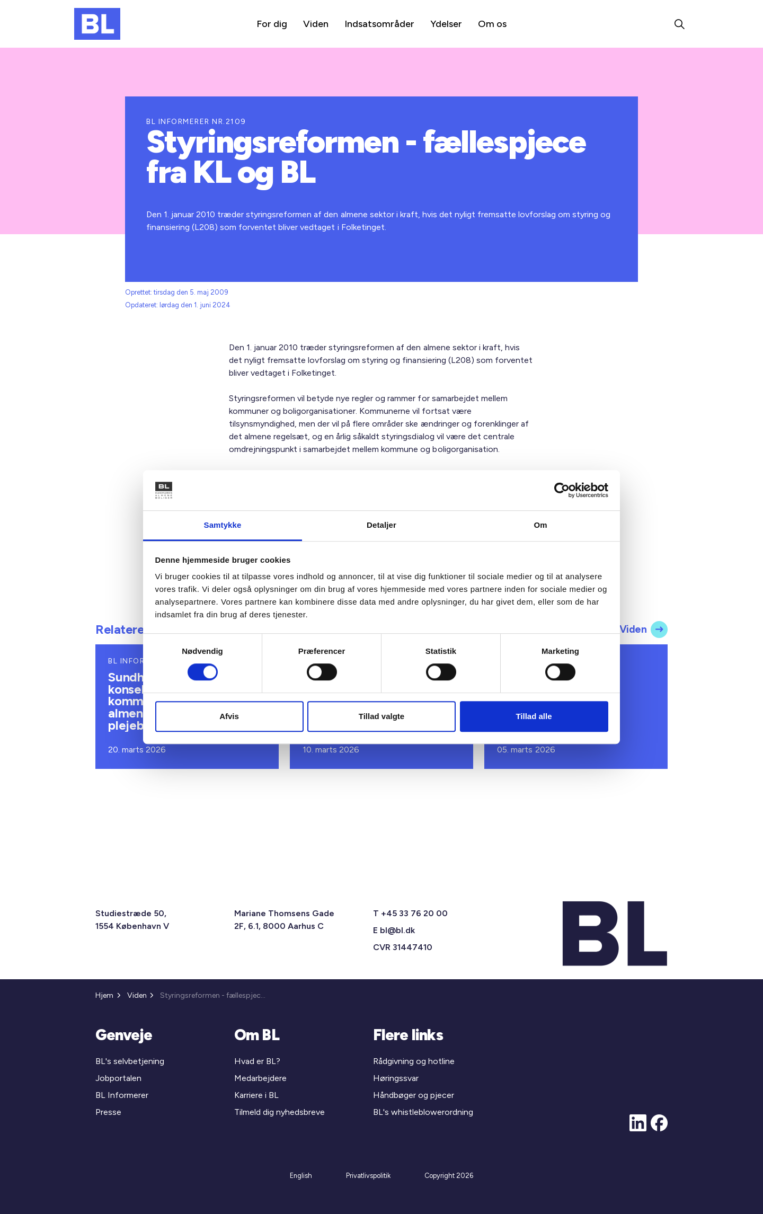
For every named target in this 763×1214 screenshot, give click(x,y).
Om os (492, 24)
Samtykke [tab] (223, 525)
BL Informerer (121, 1095)
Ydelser (446, 24)
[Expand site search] (679, 24)
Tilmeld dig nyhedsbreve (279, 1112)
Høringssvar (396, 1078)
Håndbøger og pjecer (413, 1095)
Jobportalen (118, 1078)
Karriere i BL (256, 1095)
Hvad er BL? (257, 1061)
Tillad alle (534, 716)
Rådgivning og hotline (414, 1061)
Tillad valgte (381, 716)
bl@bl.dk (397, 930)
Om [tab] (540, 525)
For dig (271, 24)
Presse (108, 1112)
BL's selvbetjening (129, 1061)
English (301, 1176)
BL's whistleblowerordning (423, 1112)
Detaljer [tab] (381, 525)
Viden (316, 24)
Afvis (229, 716)
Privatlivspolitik (368, 1176)
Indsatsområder (379, 24)
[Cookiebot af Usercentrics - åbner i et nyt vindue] (562, 490)
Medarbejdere (260, 1078)
